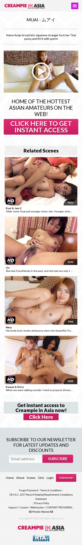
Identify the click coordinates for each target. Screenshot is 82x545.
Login (50, 477)
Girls (41, 477)
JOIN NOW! (66, 477)
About (20, 477)
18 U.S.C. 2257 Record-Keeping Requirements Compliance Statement (41, 496)
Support (13, 507)
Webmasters (37, 507)
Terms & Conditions (51, 490)
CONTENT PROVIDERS (59, 507)
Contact (24, 507)
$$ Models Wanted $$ (41, 511)
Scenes (31, 477)
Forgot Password (28, 490)
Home (10, 477)
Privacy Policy (41, 503)
